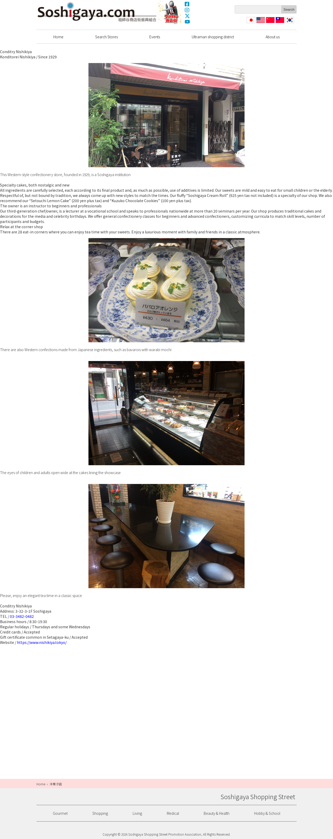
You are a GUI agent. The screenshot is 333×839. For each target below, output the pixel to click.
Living (137, 813)
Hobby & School (267, 813)
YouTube (187, 21)
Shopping (100, 813)
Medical (173, 813)
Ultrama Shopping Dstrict (169, 12)
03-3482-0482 (22, 616)
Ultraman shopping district (213, 36)
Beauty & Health (216, 813)
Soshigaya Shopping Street (97, 11)
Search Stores (106, 36)
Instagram (187, 10)
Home (58, 36)
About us (273, 36)
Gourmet (60, 813)
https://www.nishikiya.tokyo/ (42, 642)
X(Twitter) (187, 15)
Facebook (187, 4)
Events (154, 36)
